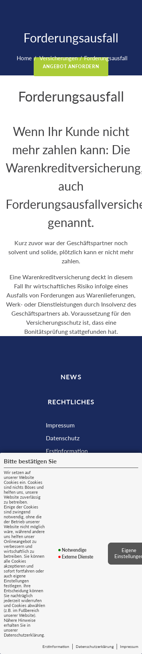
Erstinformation (55, 646)
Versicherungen (58, 58)
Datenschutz (63, 437)
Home (24, 58)
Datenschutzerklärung (95, 646)
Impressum (129, 646)
